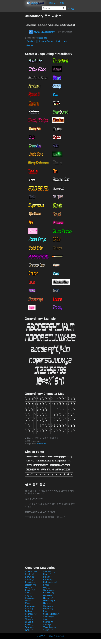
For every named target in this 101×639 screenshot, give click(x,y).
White (29, 630)
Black (29, 574)
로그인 (71, 8)
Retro (47, 611)
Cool (66, 41)
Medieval (49, 600)
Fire (46, 585)
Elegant (30, 585)
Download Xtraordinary (42, 32)
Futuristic (30, 41)
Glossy (30, 590)
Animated (49, 571)
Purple (48, 608)
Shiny (47, 619)
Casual (29, 579)
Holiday (48, 598)
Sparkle (48, 622)
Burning (48, 577)
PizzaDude (42, 38)
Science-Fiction (46, 41)
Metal (29, 603)
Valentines (49, 627)
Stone (47, 624)
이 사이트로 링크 (56, 636)
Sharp (29, 619)
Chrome (48, 579)
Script (29, 616)
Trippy (29, 627)
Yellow (48, 630)
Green (47, 595)
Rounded (31, 614)
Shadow (48, 616)
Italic (58, 41)
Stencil (29, 624)
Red (28, 611)
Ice (28, 600)
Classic (30, 582)
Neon (47, 603)
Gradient (48, 592)
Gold (29, 592)
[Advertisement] (12, 53)
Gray (28, 595)
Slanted (30, 45)
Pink (29, 608)
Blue (47, 574)
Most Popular (31, 571)
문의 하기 (41, 636)
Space (29, 622)
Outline (48, 606)
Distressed (50, 582)
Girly (46, 587)
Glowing (48, 590)
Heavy (29, 598)
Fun (28, 587)
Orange (30, 606)
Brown (29, 577)
